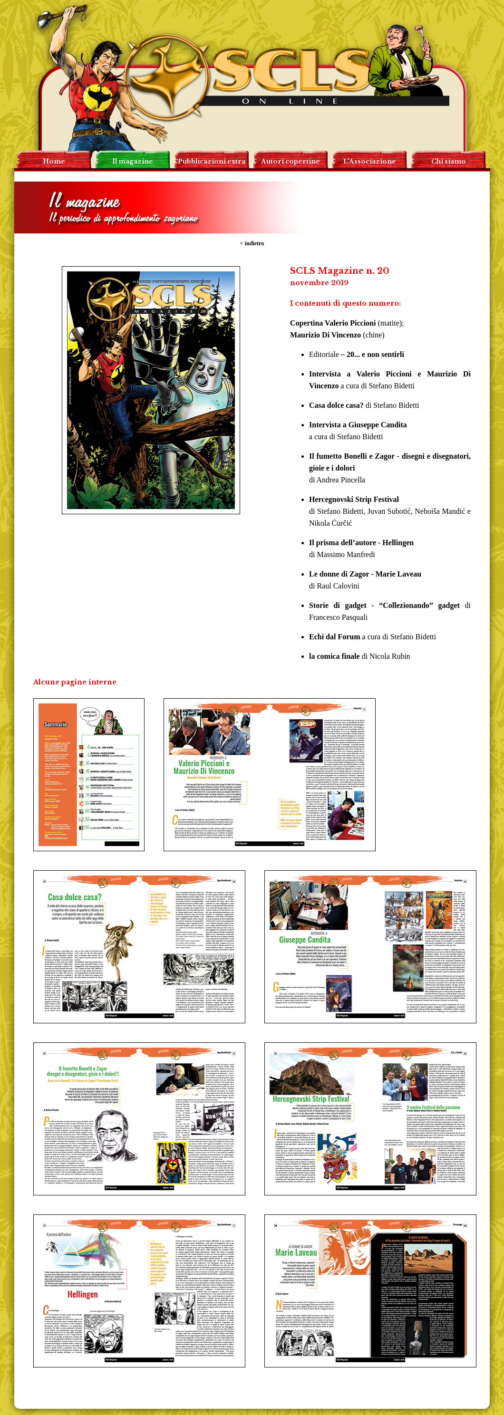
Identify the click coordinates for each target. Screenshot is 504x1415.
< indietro (252, 243)
